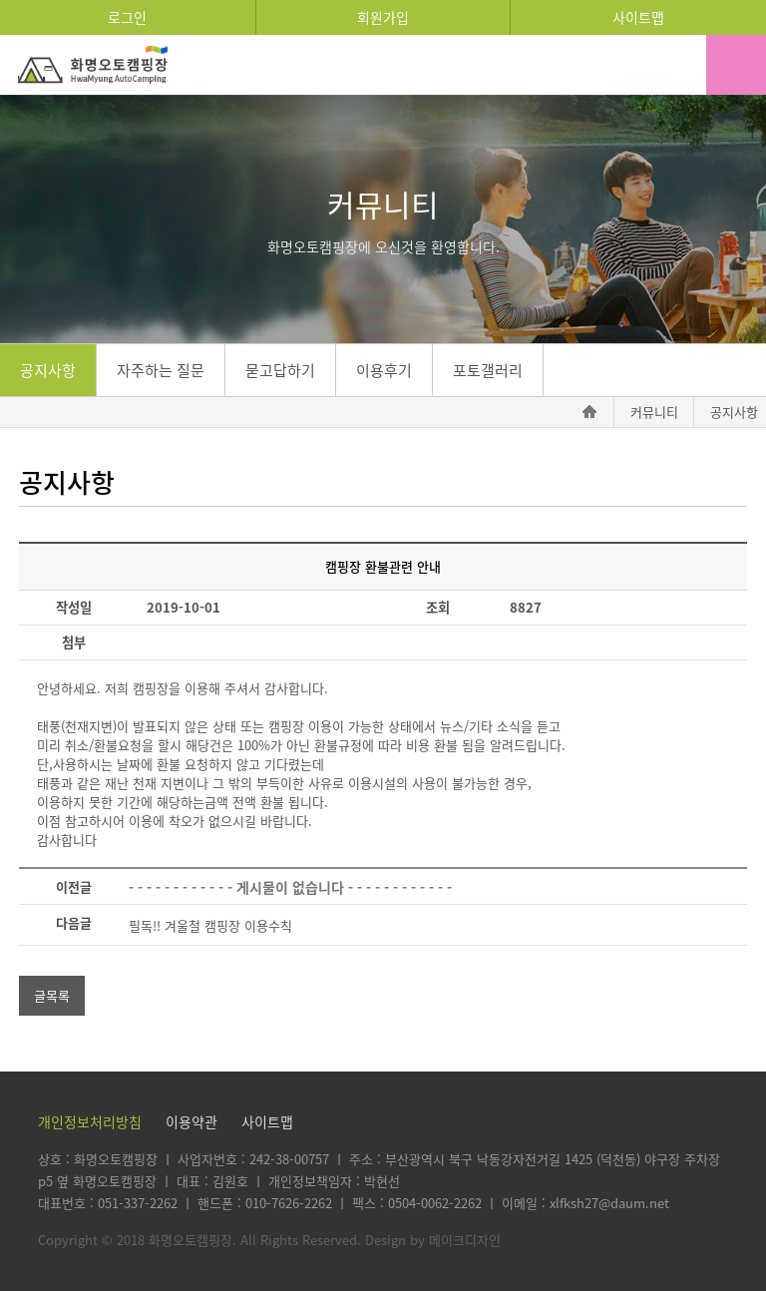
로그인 (127, 17)
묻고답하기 (280, 370)
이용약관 (191, 1121)
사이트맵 (638, 17)
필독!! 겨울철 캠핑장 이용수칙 (210, 925)
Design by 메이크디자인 (433, 1239)
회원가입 (383, 17)
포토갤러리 (488, 370)
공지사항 (48, 370)
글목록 (52, 995)
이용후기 (384, 370)
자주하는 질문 (160, 370)
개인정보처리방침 (90, 1121)
